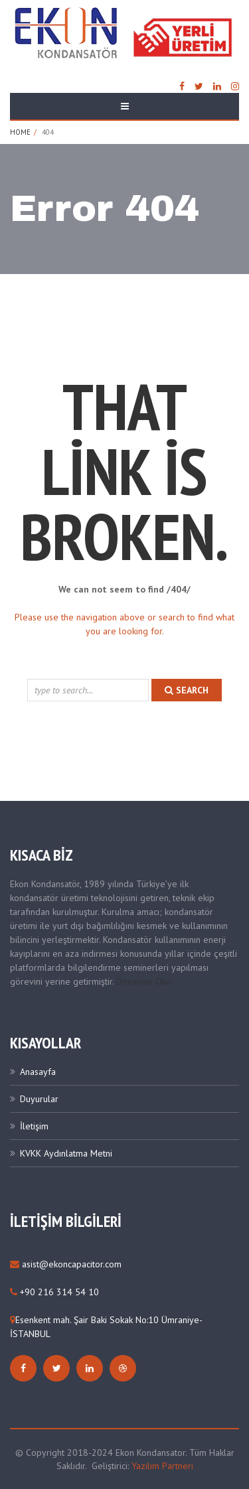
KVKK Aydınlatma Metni (66, 1153)
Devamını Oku (143, 981)
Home (20, 132)
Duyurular (39, 1099)
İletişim (34, 1126)
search (186, 690)
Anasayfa (38, 1072)
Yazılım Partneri (162, 1466)
